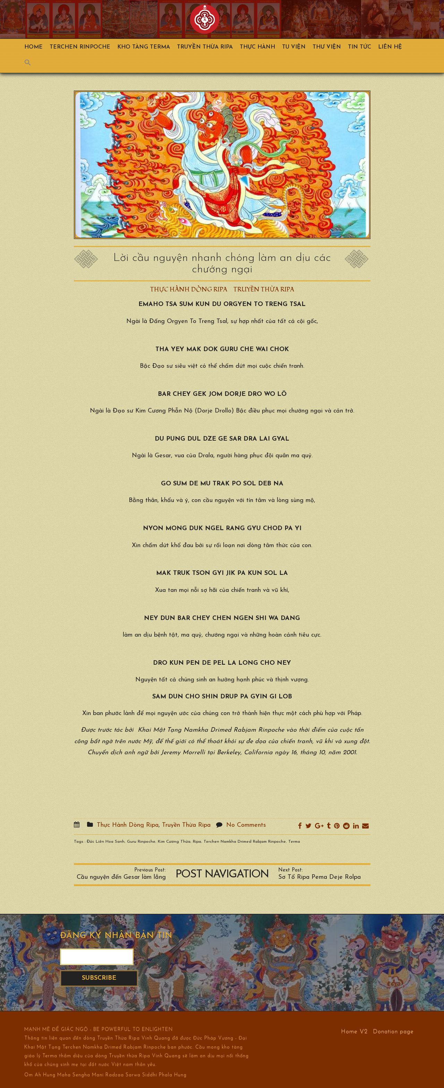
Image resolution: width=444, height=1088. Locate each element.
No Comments (246, 825)
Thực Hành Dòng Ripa (188, 289)
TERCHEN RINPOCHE (80, 47)
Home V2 (354, 1031)
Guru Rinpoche (141, 842)
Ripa (197, 842)
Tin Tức (359, 47)
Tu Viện (294, 47)
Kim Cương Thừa (174, 842)
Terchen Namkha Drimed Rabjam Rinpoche (245, 842)
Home (33, 47)
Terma (294, 842)
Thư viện (327, 47)
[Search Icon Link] (31, 64)
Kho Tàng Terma (143, 47)
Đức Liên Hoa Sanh (106, 842)
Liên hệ (390, 47)
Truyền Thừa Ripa (205, 47)
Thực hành (257, 47)
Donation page (393, 1031)
